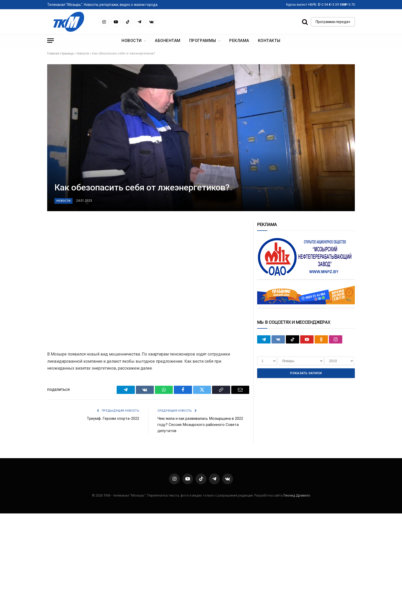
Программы (202, 40)
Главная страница (60, 53)
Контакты (269, 40)
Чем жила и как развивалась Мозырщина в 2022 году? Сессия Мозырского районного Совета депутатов (200, 424)
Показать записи (306, 373)
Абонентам (167, 40)
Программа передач (333, 22)
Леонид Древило (296, 495)
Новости (132, 40)
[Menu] (50, 41)
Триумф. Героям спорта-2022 (113, 418)
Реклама (239, 40)
